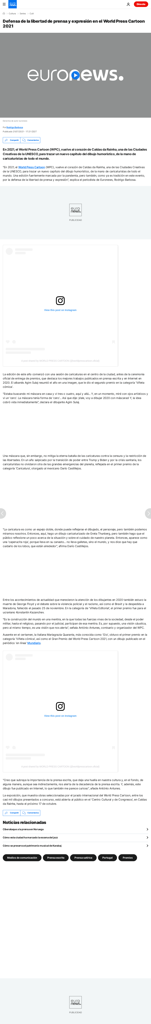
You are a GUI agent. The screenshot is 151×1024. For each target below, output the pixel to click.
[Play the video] (75, 75)
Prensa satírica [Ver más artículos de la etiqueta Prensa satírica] (83, 857)
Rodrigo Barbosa (14, 127)
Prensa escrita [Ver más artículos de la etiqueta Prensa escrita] (55, 857)
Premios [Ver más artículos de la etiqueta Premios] (128, 857)
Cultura (12, 14)
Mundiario (33, 643)
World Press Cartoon (31, 167)
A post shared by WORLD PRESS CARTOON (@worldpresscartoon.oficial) (60, 360)
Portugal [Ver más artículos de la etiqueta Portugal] (107, 857)
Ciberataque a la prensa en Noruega (23, 829)
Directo (141, 4)
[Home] (4, 13)
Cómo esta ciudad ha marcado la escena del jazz (30, 837)
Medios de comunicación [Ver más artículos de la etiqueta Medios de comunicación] (22, 857)
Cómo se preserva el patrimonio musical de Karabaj (32, 845)
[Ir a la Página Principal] (12, 4)
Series (23, 14)
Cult (32, 14)
